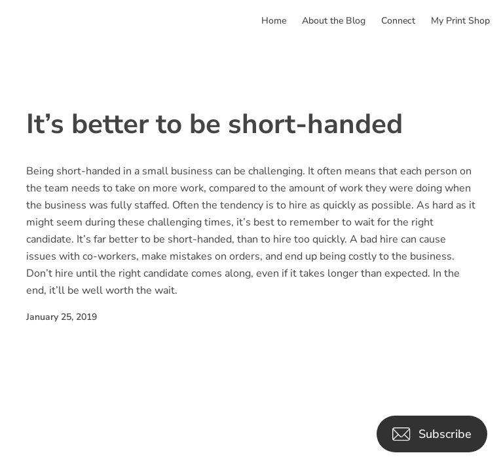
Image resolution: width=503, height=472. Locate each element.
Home (273, 20)
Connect (398, 20)
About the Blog (333, 20)
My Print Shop (460, 20)
